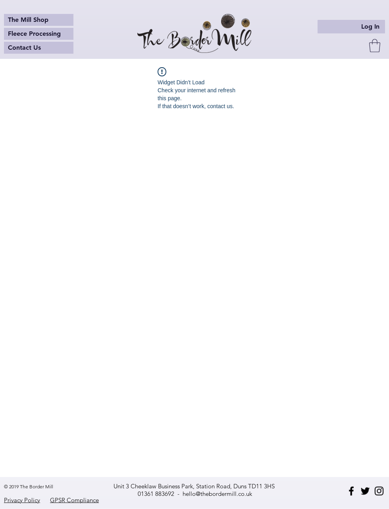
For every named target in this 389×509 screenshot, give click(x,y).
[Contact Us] (38, 48)
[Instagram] (379, 491)
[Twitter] (365, 491)
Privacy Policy (22, 500)
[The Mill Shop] (38, 20)
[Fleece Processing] (38, 34)
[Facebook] (351, 491)
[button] (374, 45)
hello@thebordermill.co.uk (217, 493)
